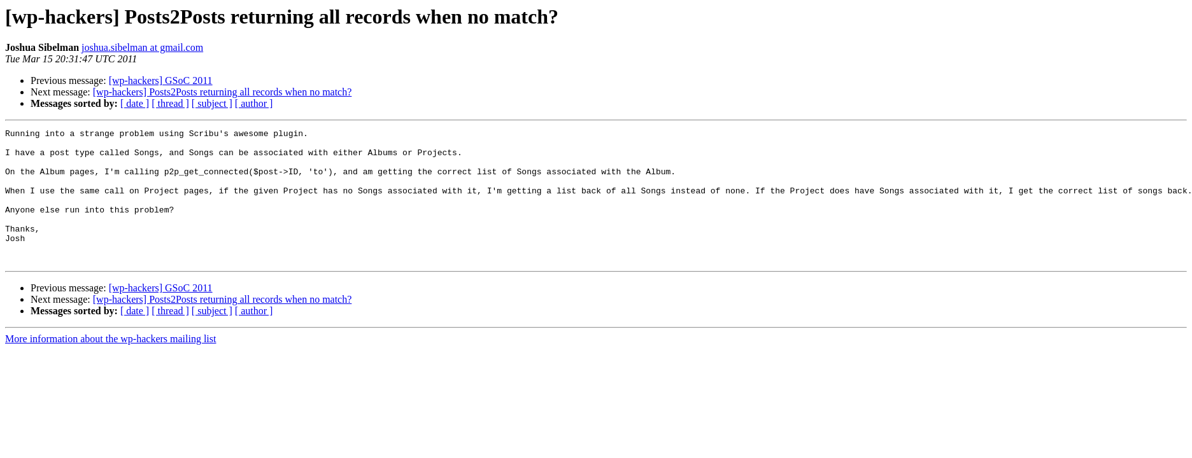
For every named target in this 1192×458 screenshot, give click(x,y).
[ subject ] (212, 103)
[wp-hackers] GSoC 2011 (161, 80)
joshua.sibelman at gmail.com (142, 47)
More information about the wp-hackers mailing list (110, 365)
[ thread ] (170, 103)
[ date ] (134, 103)
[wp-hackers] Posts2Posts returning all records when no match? (222, 92)
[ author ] (254, 103)
